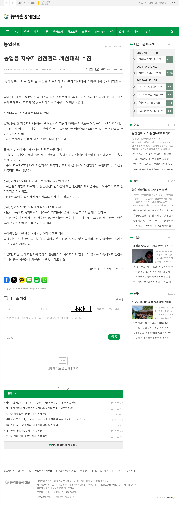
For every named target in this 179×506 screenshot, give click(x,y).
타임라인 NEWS (144, 44)
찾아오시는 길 (24, 470)
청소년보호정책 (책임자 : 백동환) (71, 470)
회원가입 (163, 2)
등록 (114, 336)
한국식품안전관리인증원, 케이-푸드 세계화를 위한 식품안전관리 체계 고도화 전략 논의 (153, 281)
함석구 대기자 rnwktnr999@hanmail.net (21, 69)
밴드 (44, 280)
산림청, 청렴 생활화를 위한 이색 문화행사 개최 (153, 338)
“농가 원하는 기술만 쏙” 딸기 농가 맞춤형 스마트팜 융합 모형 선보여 (153, 154)
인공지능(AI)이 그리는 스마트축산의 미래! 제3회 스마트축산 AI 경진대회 (153, 220)
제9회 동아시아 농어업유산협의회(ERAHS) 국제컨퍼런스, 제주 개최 (153, 169)
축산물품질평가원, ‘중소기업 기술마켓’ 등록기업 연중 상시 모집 (153, 210)
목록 (91, 69)
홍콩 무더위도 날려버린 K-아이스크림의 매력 (153, 276)
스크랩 (109, 69)
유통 (45, 31)
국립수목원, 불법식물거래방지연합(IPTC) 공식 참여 (153, 333)
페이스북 (7, 280)
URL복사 (85, 69)
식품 (36, 31)
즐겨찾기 (13, 3)
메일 (97, 69)
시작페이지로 (6, 3)
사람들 (147, 31)
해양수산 (99, 31)
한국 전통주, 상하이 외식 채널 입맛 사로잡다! (153, 271)
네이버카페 (37, 280)
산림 (111, 31)
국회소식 (58, 31)
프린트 (103, 69)
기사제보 (142, 2)
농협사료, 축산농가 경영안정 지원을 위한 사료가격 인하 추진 (153, 225)
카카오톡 (22, 280)
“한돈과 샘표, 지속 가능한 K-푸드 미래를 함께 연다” (153, 266)
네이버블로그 (29, 280)
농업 (16, 31)
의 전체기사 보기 (105, 268)
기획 (136, 31)
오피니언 (124, 31)
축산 (26, 31)
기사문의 (153, 2)
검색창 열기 (171, 31)
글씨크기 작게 (121, 69)
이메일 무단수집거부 (101, 470)
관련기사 (11, 394)
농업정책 (119, 46)
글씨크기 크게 (115, 69)
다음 (68, 388)
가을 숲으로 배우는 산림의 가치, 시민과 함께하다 (153, 328)
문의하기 (130, 470)
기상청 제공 (45, 4)
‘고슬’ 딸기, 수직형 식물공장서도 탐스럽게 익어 (153, 164)
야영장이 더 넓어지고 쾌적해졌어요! (150, 322)
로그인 (172, 2)
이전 (58, 388)
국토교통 (72, 31)
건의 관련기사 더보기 (63, 445)
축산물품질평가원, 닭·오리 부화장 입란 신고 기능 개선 (153, 215)
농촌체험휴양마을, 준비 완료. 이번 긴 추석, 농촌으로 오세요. (153, 159)
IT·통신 (86, 31)
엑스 (14, 280)
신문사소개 (9, 470)
